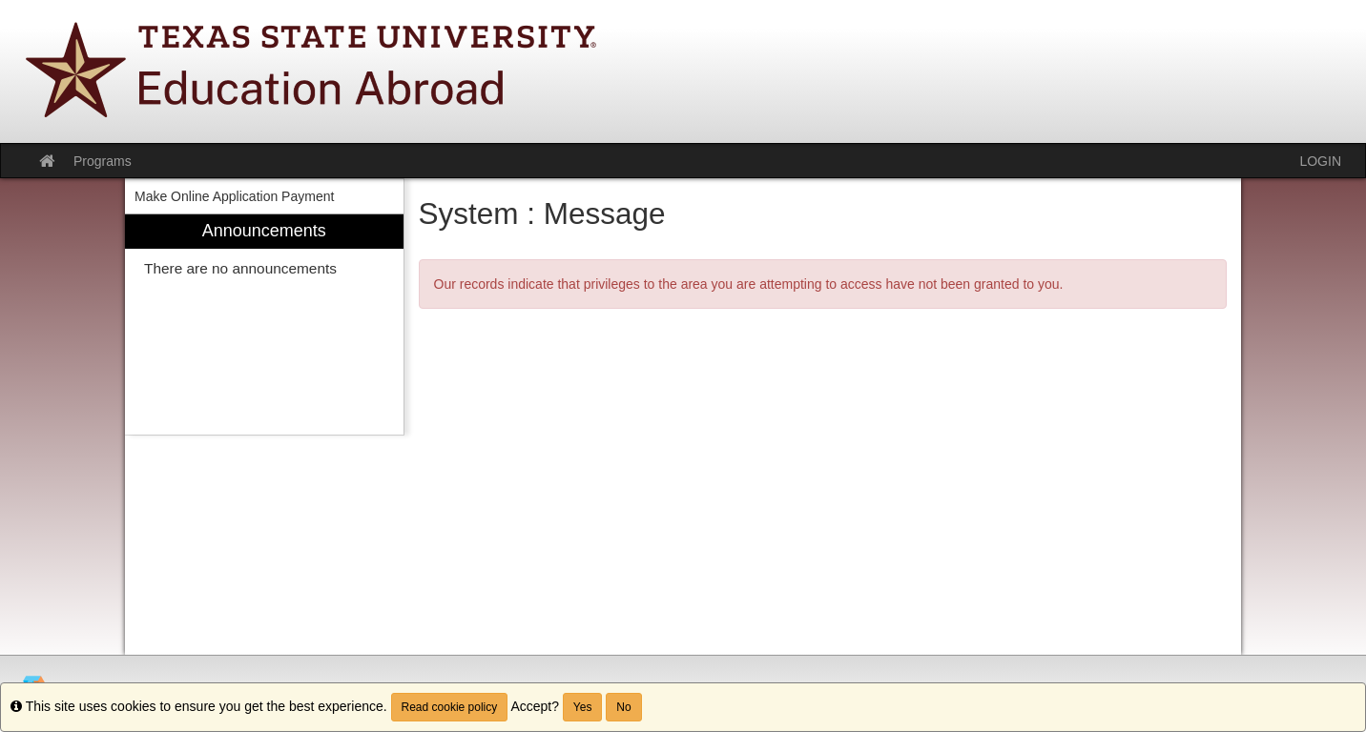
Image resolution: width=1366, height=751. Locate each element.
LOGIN (1320, 161)
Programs (102, 161)
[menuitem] (264, 324)
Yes (582, 707)
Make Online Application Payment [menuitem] (234, 196)
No (623, 707)
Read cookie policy (450, 707)
